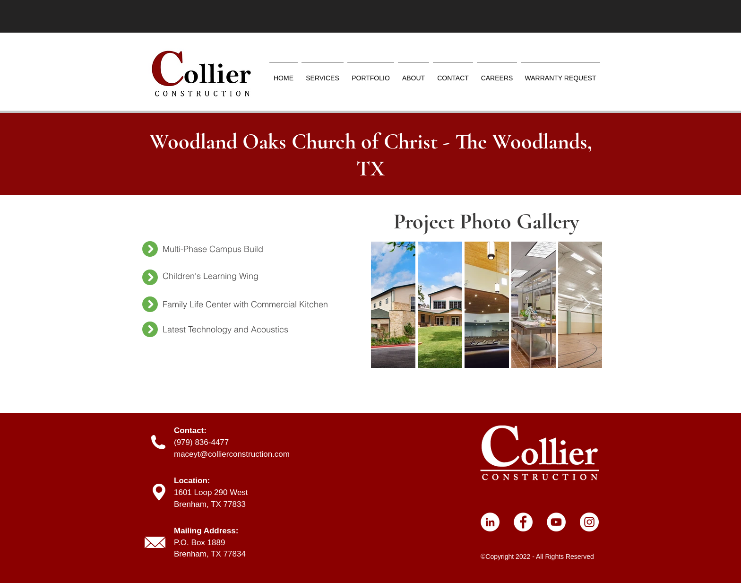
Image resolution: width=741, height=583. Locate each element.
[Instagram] (589, 522)
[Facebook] (523, 522)
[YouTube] (556, 522)
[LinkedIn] (490, 522)
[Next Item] (585, 304)
